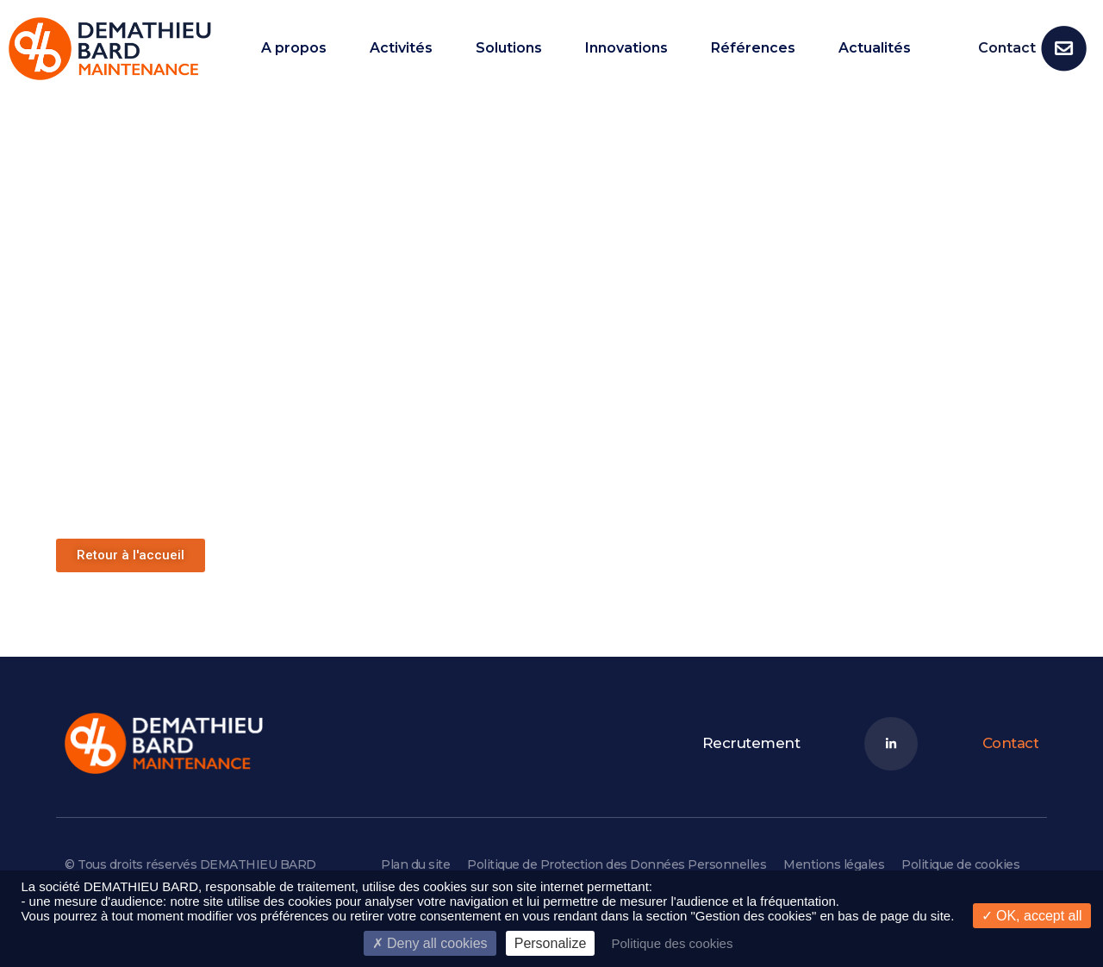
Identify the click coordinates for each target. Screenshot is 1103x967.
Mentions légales (833, 864)
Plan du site (415, 864)
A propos (294, 48)
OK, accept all (1031, 915)
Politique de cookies (960, 864)
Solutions (509, 48)
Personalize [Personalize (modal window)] (550, 943)
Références (753, 48)
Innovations (626, 48)
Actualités (874, 48)
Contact (1007, 48)
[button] (130, 555)
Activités (401, 48)
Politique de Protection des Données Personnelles (616, 864)
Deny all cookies (430, 943)
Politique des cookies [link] (671, 943)
